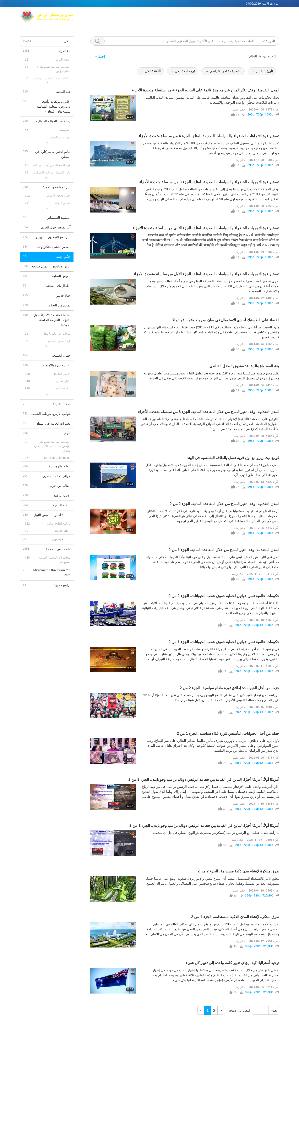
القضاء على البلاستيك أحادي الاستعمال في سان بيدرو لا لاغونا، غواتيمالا (225, 320)
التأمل (213, 13)
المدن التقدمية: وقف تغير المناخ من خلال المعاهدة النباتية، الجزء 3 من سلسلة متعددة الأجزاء (208, 412)
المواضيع (191, 19)
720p (259, 114)
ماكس (158, 13)
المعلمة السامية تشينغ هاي (186, 13)
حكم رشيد (239, 109)
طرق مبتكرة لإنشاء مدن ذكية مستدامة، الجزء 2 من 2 (238, 871)
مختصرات (223, 19)
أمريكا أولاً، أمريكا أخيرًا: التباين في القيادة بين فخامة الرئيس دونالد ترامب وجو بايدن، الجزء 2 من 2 (203, 779)
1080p (269, 114)
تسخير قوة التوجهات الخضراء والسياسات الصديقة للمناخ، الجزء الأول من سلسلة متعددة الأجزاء (206, 274)
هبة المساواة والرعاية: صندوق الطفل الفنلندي (244, 366)
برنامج (207, 19)
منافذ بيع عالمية (234, 13)
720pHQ (257, 625)
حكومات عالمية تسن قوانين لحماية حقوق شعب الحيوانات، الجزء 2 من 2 (224, 596)
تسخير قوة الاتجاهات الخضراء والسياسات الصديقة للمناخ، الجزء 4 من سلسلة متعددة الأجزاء (208, 136)
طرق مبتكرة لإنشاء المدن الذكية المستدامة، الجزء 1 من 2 (235, 917)
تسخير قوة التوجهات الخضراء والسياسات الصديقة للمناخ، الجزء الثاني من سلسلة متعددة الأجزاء (206, 228)
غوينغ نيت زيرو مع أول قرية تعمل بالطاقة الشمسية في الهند (233, 458)
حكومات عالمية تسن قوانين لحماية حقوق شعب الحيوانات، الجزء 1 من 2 (224, 642)
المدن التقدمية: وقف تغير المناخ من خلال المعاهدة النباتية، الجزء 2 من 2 (224, 504)
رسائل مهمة (243, 19)
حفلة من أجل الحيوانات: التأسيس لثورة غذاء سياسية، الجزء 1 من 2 (228, 733)
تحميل (261, 19)
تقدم (274, 1010)
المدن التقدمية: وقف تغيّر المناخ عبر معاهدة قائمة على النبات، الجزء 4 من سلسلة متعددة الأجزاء (205, 90)
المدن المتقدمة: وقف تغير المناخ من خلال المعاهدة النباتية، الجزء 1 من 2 (224, 550)
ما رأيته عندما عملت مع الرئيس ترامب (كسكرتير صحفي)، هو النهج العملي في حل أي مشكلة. (215, 833)
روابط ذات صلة (260, 13)
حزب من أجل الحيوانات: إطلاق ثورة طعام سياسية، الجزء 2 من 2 (229, 688)
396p (251, 114)
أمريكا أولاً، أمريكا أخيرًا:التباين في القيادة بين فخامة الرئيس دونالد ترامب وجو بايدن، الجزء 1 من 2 (204, 826)
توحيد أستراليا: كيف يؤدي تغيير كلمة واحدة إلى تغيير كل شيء (232, 963)
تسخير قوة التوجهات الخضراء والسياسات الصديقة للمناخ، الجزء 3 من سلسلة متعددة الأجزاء (209, 182)
